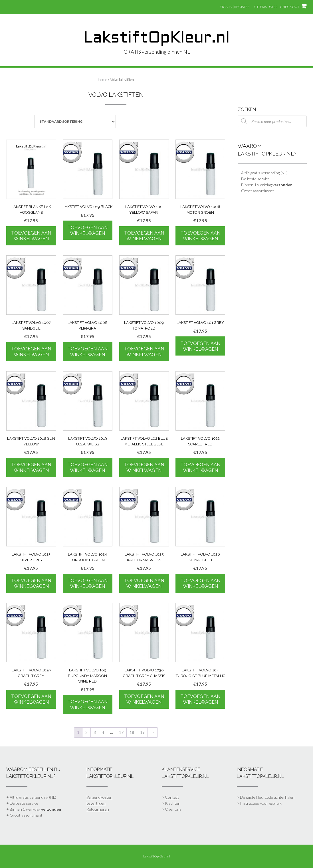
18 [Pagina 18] (132, 732)
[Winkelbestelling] (75, 121)
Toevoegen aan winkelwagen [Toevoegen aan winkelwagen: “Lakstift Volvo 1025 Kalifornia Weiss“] (144, 583)
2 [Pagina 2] (86, 732)
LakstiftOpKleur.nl (157, 38)
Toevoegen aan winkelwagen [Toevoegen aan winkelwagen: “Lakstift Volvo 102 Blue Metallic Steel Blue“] (144, 467)
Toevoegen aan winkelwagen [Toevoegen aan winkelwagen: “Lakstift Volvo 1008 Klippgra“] (88, 351)
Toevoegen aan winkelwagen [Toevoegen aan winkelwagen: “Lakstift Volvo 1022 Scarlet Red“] (200, 467)
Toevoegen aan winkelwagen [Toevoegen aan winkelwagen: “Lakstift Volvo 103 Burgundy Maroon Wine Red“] (88, 704)
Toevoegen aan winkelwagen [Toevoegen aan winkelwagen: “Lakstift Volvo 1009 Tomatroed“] (144, 351)
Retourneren (97, 809)
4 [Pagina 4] (103, 732)
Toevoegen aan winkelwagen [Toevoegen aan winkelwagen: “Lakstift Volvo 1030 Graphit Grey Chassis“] (144, 699)
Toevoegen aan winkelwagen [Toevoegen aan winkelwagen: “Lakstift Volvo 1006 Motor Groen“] (200, 235)
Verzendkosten (99, 797)
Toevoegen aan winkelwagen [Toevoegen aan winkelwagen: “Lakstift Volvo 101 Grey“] (200, 346)
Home (102, 79)
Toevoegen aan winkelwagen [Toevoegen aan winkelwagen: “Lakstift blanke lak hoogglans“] (31, 235)
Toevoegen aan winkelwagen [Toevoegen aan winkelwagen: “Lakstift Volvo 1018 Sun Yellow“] (31, 467)
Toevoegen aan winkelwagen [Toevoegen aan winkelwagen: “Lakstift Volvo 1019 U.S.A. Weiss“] (88, 467)
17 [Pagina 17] (121, 732)
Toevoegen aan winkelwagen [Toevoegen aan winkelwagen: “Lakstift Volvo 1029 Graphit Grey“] (31, 699)
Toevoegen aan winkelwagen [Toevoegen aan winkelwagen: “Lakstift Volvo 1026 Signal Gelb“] (200, 583)
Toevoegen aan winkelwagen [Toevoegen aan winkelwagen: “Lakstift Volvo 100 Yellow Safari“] (144, 235)
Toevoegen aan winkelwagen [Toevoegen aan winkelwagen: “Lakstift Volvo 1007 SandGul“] (31, 351)
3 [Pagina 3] (95, 732)
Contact (172, 797)
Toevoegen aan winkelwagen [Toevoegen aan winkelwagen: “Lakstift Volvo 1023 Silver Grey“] (31, 583)
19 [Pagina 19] (142, 732)
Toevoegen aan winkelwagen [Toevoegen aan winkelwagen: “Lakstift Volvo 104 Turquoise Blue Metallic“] (200, 699)
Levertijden (96, 803)
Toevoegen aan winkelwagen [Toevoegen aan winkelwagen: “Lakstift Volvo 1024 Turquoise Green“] (88, 583)
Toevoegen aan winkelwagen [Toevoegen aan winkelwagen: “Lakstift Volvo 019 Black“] (88, 230)
